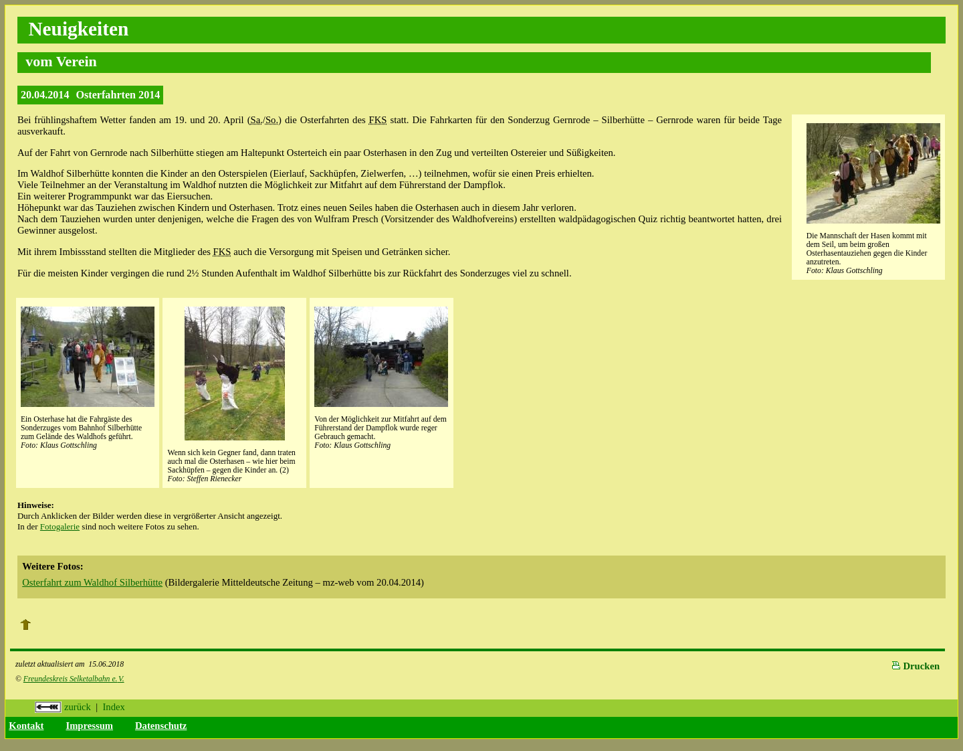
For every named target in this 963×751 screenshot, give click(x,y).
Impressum (89, 725)
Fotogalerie (60, 526)
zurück (63, 706)
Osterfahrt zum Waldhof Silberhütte (92, 582)
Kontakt (26, 725)
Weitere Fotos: (52, 566)
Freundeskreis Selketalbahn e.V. (73, 679)
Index (113, 706)
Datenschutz (161, 725)
